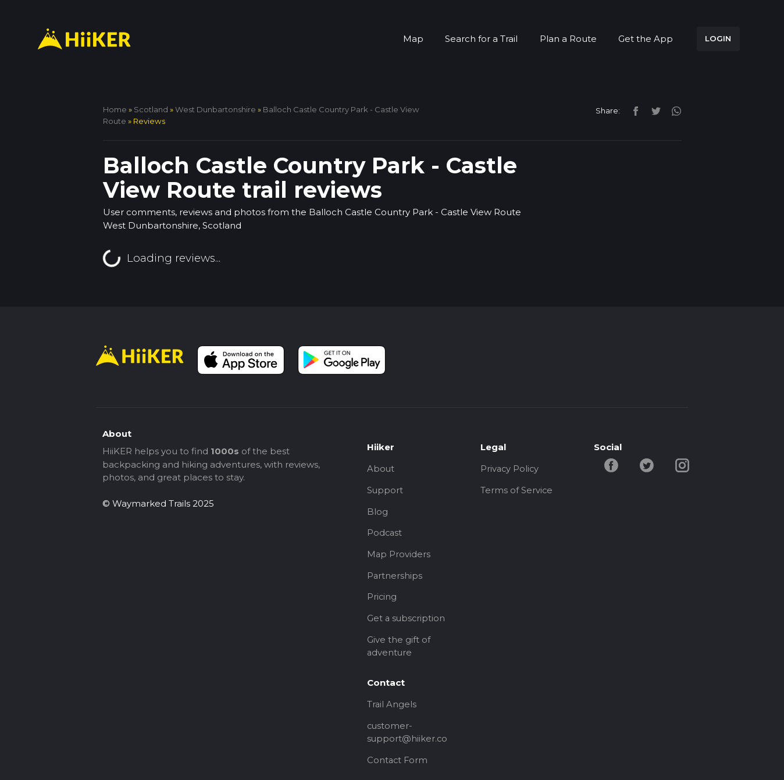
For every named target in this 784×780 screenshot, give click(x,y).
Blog (377, 512)
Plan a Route (568, 38)
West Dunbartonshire (215, 109)
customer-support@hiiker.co (407, 737)
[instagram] (672, 110)
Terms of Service (516, 490)
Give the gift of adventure (398, 649)
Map (413, 38)
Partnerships (395, 577)
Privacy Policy (510, 468)
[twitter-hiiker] (648, 464)
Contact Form (398, 765)
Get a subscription (407, 621)
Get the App (645, 38)
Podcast (385, 534)
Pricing (382, 599)
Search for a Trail (481, 38)
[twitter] (653, 110)
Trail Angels (392, 708)
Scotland (151, 109)
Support (385, 490)
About (381, 468)
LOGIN (718, 38)
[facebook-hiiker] (612, 464)
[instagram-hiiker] (683, 464)
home (115, 109)
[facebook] (632, 110)
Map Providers (399, 555)
